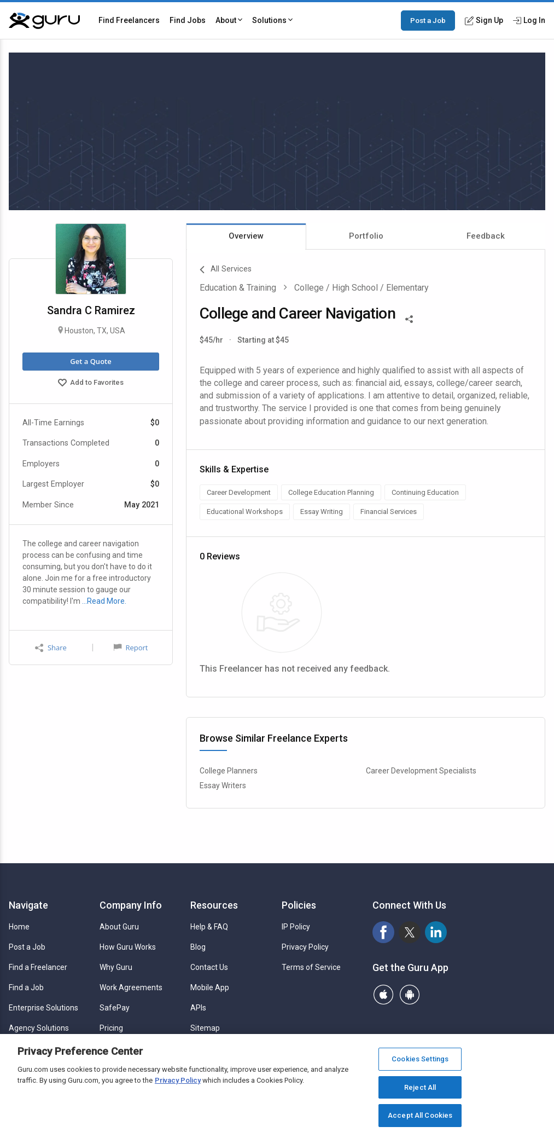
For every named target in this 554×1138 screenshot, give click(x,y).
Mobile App (209, 987)
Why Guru (116, 967)
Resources (214, 905)
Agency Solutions (39, 1028)
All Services (226, 270)
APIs (198, 1007)
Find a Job (26, 987)
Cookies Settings (420, 1059)
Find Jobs (188, 20)
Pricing (111, 1028)
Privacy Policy (305, 947)
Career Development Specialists (421, 770)
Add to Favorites (91, 383)
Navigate (28, 905)
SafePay (115, 1007)
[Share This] (409, 318)
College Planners (229, 770)
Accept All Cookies (420, 1115)
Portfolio (366, 236)
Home (19, 926)
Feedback (485, 236)
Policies (299, 905)
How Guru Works (128, 947)
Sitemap (205, 1028)
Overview (246, 236)
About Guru (119, 926)
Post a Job (428, 20)
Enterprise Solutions (43, 1007)
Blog (198, 947)
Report (131, 647)
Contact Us (209, 967)
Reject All (420, 1087)
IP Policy (296, 926)
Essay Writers (223, 785)
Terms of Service (311, 967)
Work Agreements (131, 987)
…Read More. (104, 601)
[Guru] (44, 21)
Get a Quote (90, 361)
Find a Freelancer (38, 967)
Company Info (131, 905)
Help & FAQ (209, 926)
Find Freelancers (129, 20)
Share (51, 648)
